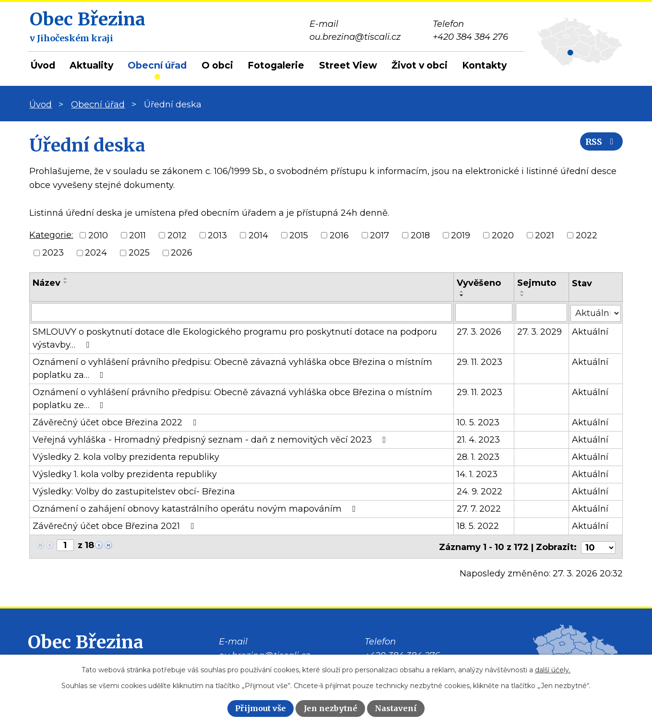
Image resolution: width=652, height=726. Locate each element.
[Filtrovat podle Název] (241, 312)
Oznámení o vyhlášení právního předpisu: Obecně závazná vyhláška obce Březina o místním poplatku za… (232, 368)
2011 (137, 235)
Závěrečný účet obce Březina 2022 (116, 422)
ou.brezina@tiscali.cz (264, 653)
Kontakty (484, 65)
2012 (177, 235)
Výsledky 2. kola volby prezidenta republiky (126, 456)
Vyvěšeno (479, 283)
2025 (139, 252)
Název (46, 283)
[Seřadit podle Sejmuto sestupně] (522, 295)
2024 (96, 252)
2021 (544, 235)
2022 (586, 235)
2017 (379, 235)
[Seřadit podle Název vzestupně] (65, 279)
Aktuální (590, 331)
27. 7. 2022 (479, 508)
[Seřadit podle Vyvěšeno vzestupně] (462, 291)
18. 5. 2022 (478, 525)
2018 (420, 235)
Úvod (43, 65)
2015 (298, 235)
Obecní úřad (157, 65)
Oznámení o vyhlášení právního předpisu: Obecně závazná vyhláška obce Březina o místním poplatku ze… (232, 398)
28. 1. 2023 (478, 456)
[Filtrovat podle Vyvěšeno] (484, 312)
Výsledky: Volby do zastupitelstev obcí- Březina (134, 491)
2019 (460, 235)
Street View (348, 65)
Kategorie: (51, 235)
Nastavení (396, 708)
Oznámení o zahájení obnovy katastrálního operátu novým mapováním (196, 508)
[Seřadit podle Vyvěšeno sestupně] (462, 295)
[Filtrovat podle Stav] (596, 311)
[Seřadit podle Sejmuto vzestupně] (522, 291)
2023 (53, 252)
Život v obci (419, 65)
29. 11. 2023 (480, 361)
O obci (217, 65)
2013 (217, 235)
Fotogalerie (276, 65)
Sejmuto (536, 283)
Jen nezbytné (330, 708)
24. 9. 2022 (480, 491)
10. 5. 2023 (478, 422)
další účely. (552, 670)
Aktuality (91, 65)
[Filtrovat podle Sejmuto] (542, 312)
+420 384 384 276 (402, 653)
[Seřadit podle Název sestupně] (65, 282)
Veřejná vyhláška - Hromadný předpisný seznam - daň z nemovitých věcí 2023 (211, 439)
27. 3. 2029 (539, 331)
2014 (258, 235)
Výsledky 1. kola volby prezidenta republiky (125, 473)
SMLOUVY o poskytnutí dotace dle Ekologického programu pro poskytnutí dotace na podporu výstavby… (235, 338)
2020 (503, 235)
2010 (98, 235)
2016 (339, 235)
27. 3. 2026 (479, 331)
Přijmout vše (260, 708)
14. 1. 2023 (477, 473)
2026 (181, 252)
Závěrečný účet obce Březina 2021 (115, 525)
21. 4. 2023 (478, 439)
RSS (599, 145)
